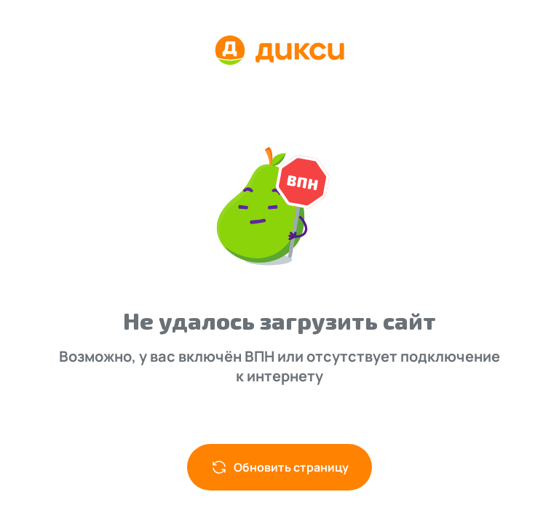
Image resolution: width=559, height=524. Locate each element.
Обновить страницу (279, 467)
